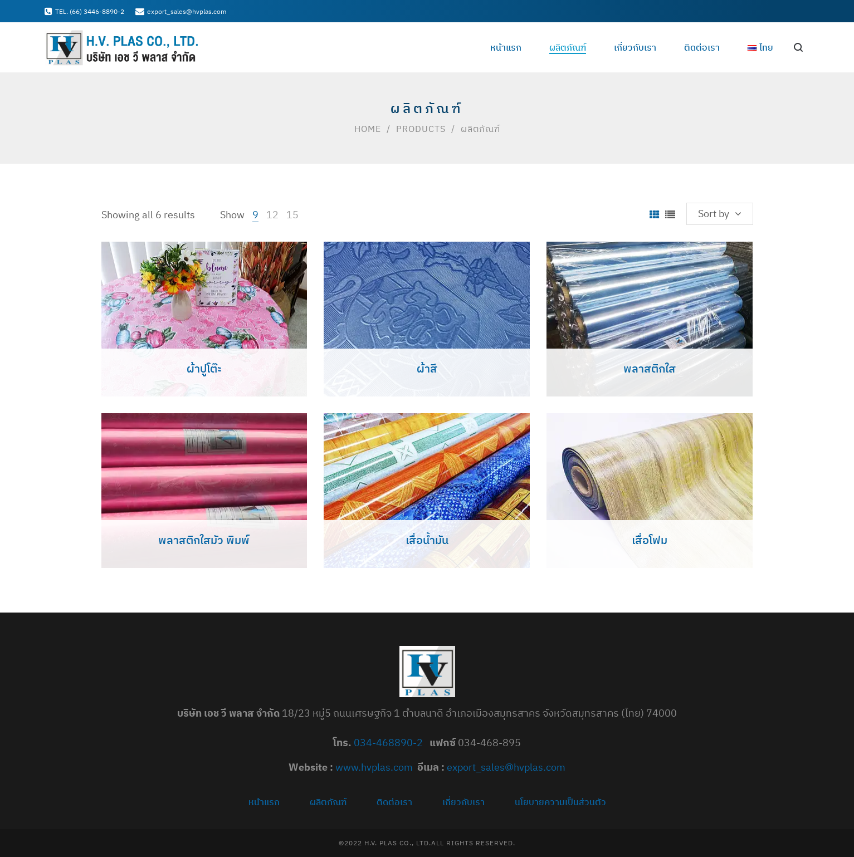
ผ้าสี (427, 368)
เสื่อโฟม (649, 539)
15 (292, 214)
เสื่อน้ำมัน (427, 539)
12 (272, 214)
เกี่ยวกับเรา (463, 801)
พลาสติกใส (649, 368)
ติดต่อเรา (394, 801)
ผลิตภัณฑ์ (328, 801)
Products (421, 128)
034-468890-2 (389, 742)
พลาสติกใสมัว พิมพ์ (204, 539)
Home (367, 128)
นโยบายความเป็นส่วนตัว (560, 801)
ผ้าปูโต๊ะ (204, 368)
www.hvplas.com (374, 767)
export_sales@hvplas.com (506, 767)
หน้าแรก (264, 801)
